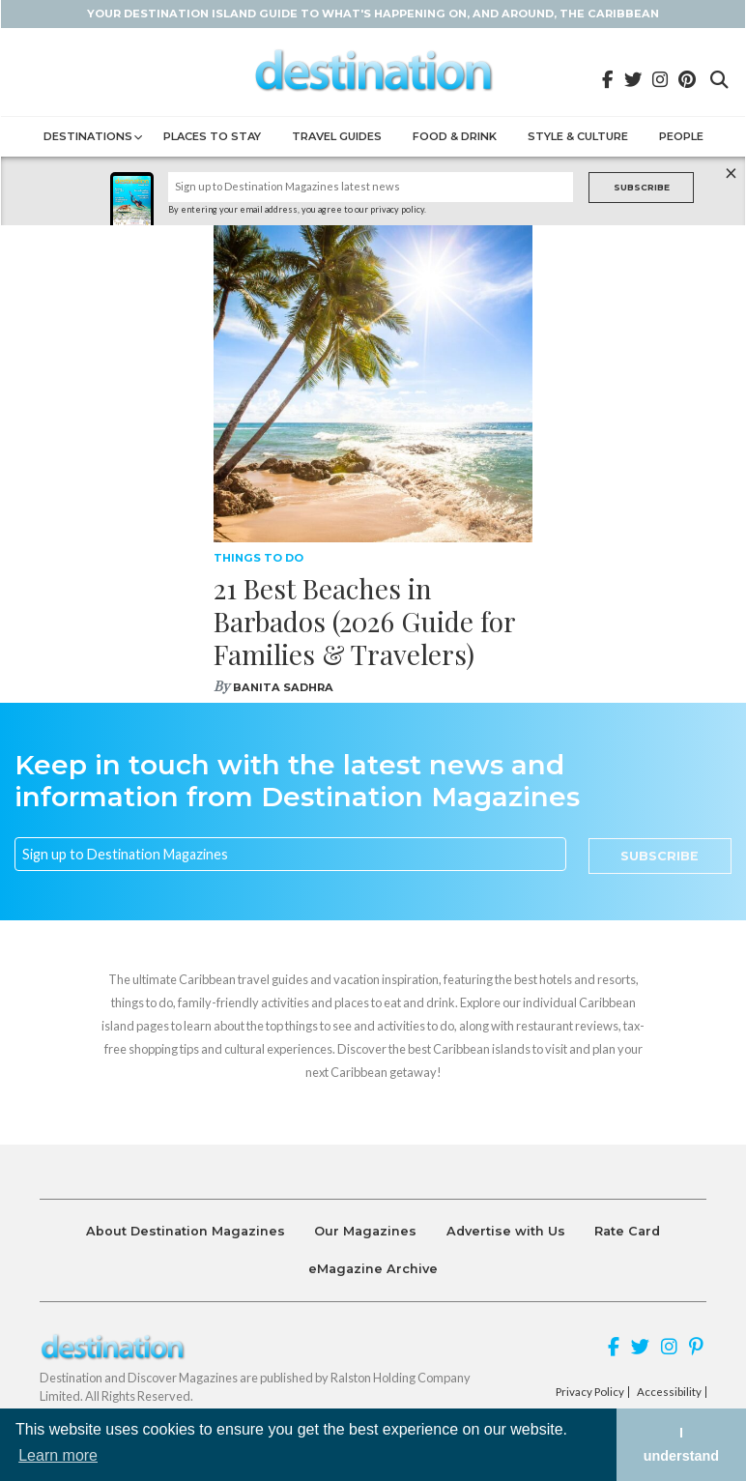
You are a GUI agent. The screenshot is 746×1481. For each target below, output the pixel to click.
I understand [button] (681, 1444)
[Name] (371, 187)
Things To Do (258, 558)
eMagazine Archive (373, 1269)
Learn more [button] (58, 1455)
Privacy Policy (590, 1392)
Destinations (87, 136)
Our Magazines (365, 1231)
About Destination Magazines (185, 1231)
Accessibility (669, 1392)
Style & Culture (578, 136)
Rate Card (627, 1231)
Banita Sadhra (283, 687)
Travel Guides (337, 136)
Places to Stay (212, 136)
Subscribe (642, 187)
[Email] (290, 854)
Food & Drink (455, 136)
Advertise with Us (505, 1231)
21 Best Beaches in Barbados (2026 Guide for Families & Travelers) (364, 620)
